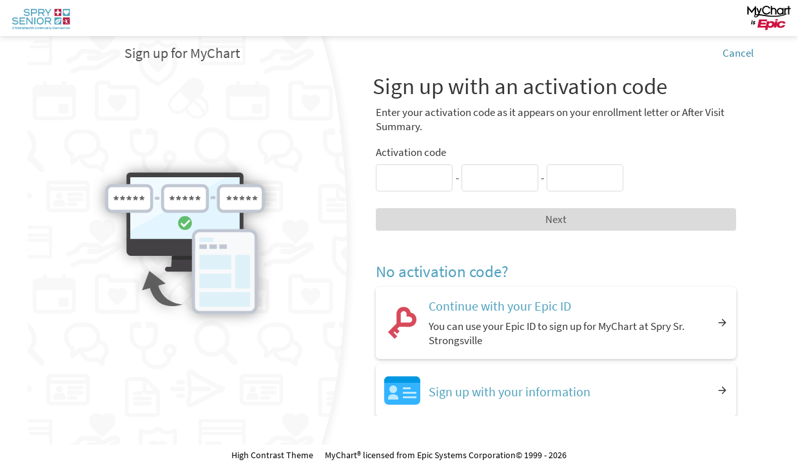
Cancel (738, 53)
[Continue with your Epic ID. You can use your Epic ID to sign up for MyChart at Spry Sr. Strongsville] (556, 322)
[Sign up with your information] (556, 390)
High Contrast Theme (272, 455)
